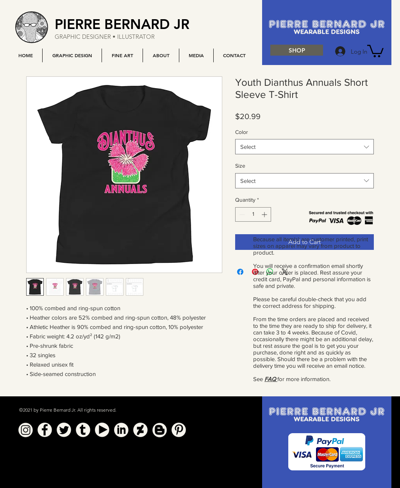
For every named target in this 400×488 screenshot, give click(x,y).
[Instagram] (25, 429)
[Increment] (265, 214)
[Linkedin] (121, 429)
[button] (72, 55)
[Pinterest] (178, 429)
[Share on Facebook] (240, 272)
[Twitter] (63, 429)
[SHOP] (296, 50)
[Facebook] (44, 429)
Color (241, 132)
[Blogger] (159, 429)
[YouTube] (102, 429)
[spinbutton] (253, 214)
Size (240, 166)
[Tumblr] (83, 429)
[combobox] (304, 146)
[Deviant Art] (140, 429)
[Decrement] (241, 214)
